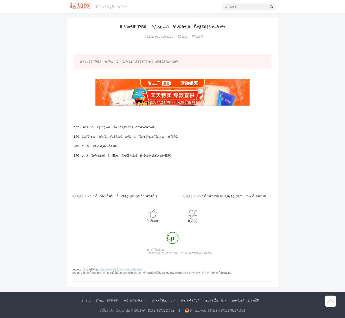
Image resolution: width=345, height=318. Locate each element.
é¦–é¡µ (86, 300)
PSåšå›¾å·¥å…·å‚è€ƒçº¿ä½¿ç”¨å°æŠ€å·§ (124, 196)
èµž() (152, 221)
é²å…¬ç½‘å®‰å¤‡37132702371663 (217, 310)
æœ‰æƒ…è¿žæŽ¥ (245, 300)
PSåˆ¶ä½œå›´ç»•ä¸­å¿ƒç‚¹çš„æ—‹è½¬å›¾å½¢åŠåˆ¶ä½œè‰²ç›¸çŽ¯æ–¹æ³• (254, 196)
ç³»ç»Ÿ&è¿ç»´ (163, 300)
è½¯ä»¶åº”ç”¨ (190, 300)
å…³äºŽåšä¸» (216, 300)
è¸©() (193, 221)
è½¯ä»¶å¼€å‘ (135, 300)
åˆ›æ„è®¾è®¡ (107, 300)
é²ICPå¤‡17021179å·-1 (161, 310)
